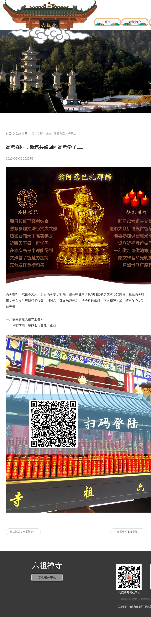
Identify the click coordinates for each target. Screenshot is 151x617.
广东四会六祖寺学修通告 (128, 531)
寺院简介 (135, 22)
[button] (11, 71)
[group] (75, 71)
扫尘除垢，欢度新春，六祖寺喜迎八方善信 (25, 531)
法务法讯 (21, 134)
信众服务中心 (47, 577)
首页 (8, 134)
